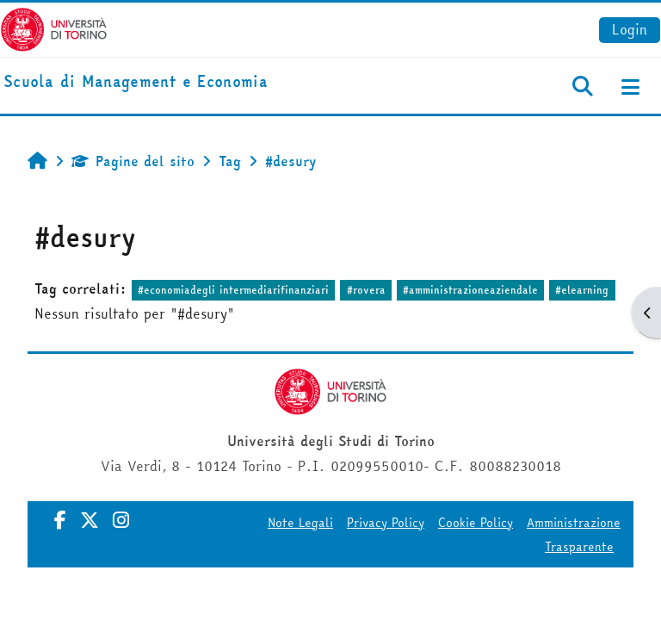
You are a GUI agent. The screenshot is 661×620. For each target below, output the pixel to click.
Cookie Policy (475, 522)
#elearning (581, 290)
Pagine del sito (133, 161)
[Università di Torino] (54, 27)
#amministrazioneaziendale (470, 290)
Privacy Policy (385, 522)
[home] (135, 82)
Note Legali (300, 522)
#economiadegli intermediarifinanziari (233, 290)
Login (629, 29)
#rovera (366, 290)
